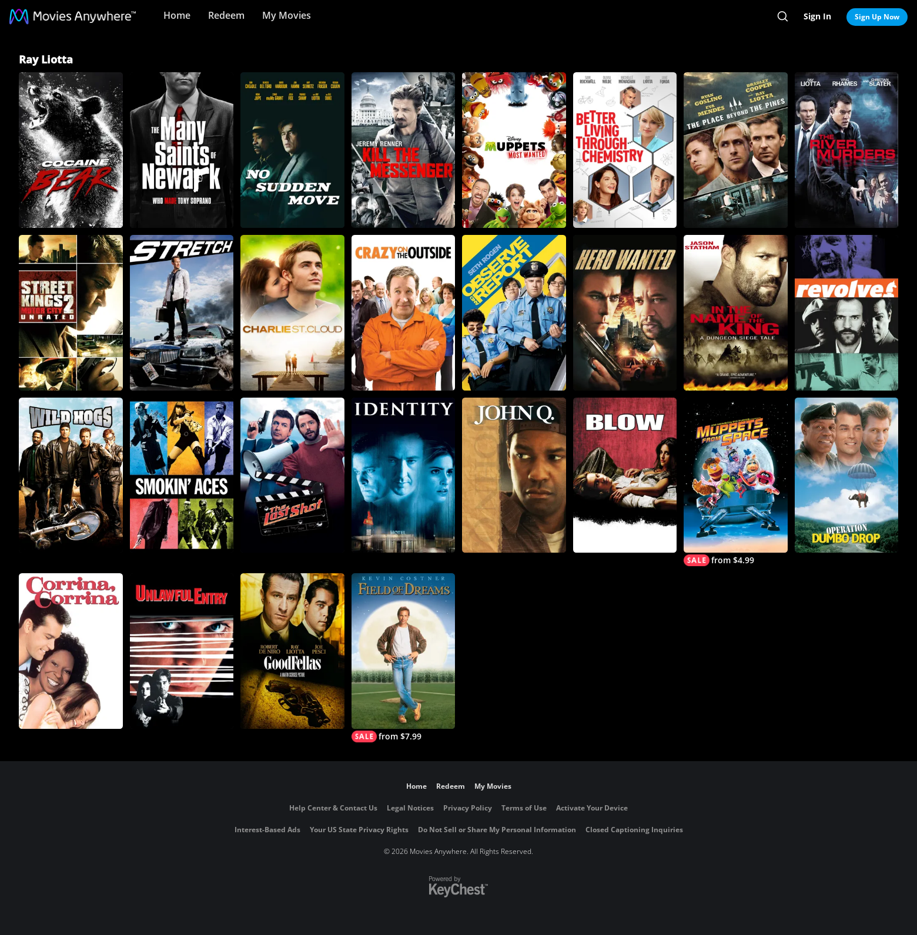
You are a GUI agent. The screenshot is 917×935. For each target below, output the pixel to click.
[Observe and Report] (514, 313)
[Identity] (404, 475)
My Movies (286, 15)
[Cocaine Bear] (71, 150)
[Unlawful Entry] (182, 651)
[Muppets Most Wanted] (514, 150)
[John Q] (514, 475)
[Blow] (625, 475)
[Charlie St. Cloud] (292, 313)
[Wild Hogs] (71, 475)
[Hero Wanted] (625, 313)
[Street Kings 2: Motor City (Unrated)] (71, 313)
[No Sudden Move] (292, 150)
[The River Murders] (847, 150)
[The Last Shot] (292, 475)
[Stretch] (182, 313)
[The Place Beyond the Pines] (736, 150)
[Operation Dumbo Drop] (847, 475)
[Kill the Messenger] (404, 150)
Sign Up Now (877, 17)
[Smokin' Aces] (182, 475)
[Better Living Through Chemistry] (625, 150)
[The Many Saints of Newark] (182, 150)
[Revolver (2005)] (847, 313)
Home (176, 15)
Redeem (226, 15)
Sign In (817, 16)
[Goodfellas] (292, 651)
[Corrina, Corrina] (71, 651)
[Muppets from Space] (736, 482)
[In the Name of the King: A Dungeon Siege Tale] (736, 313)
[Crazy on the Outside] (404, 313)
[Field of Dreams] (404, 657)
